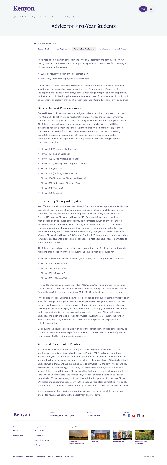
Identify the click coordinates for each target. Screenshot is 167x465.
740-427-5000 (93, 415)
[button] (151, 9)
